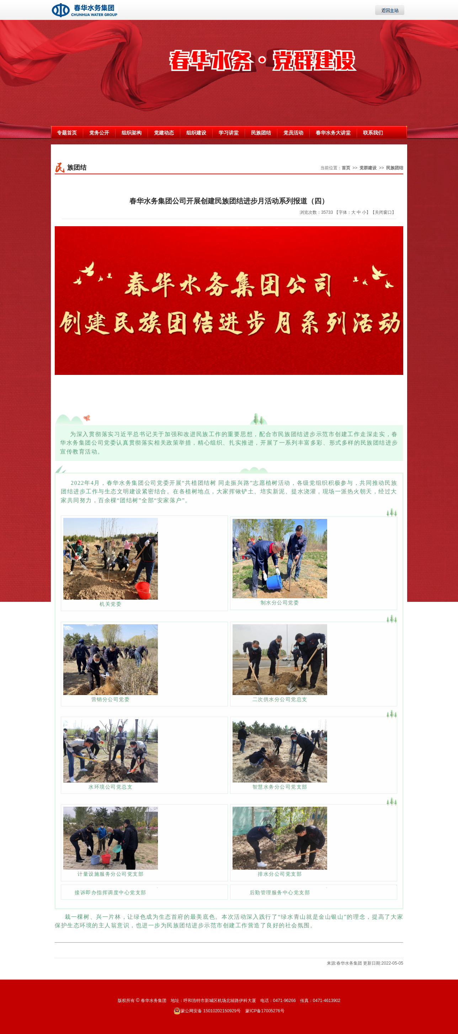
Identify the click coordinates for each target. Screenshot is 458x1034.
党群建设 (368, 167)
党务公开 (99, 133)
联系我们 (373, 133)
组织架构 (132, 133)
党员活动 (293, 133)
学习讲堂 (229, 133)
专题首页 (67, 133)
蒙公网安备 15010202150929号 (207, 1010)
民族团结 (261, 133)
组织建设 (196, 133)
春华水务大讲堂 (333, 133)
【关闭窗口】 (383, 212)
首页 (346, 167)
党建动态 (164, 133)
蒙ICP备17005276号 (264, 1010)
